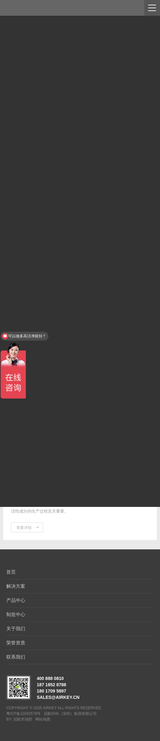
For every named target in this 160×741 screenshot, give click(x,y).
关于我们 (15, 628)
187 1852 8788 (51, 684)
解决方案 (15, 586)
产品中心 (15, 600)
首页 (11, 572)
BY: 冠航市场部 (19, 719)
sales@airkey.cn (58, 697)
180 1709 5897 (51, 690)
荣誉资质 (15, 642)
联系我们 (15, 657)
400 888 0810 (50, 678)
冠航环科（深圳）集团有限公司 (70, 713)
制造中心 (15, 614)
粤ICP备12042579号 (23, 713)
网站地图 (42, 719)
